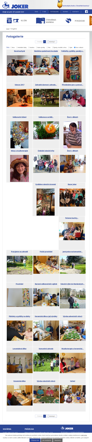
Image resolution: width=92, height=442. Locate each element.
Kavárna (32, 47)
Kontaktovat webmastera (77, 432)
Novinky (65, 11)
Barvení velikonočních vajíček (46, 284)
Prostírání (19, 284)
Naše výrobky (41, 47)
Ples (49, 47)
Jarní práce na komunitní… (73, 252)
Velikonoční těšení (19, 117)
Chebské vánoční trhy (46, 151)
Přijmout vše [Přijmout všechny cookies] (35, 440)
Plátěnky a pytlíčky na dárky (19, 316)
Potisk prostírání (46, 252)
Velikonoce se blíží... (46, 117)
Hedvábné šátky (22, 47)
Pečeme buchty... (71, 218)
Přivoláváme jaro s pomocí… (72, 85)
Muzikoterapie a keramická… (72, 349)
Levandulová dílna (19, 349)
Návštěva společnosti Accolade (46, 51)
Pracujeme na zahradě (19, 252)
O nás (44, 11)
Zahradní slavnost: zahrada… (46, 85)
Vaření (72, 381)
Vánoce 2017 (19, 85)
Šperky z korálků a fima (60, 47)
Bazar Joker (72, 184)
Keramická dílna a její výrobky (46, 316)
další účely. (84, 435)
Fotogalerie (54, 11)
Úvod (36, 11)
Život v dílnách (79, 47)
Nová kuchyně (19, 51)
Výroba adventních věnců (72, 316)
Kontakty (75, 11)
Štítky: (8, 47)
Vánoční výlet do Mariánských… (72, 284)
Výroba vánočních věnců (46, 381)
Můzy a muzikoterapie (19, 151)
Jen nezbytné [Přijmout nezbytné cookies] (47, 440)
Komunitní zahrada (46, 349)
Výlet (71, 47)
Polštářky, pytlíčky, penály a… (72, 51)
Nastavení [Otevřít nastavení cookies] (58, 440)
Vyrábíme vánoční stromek (45, 184)
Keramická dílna (19, 381)
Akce (13, 47)
